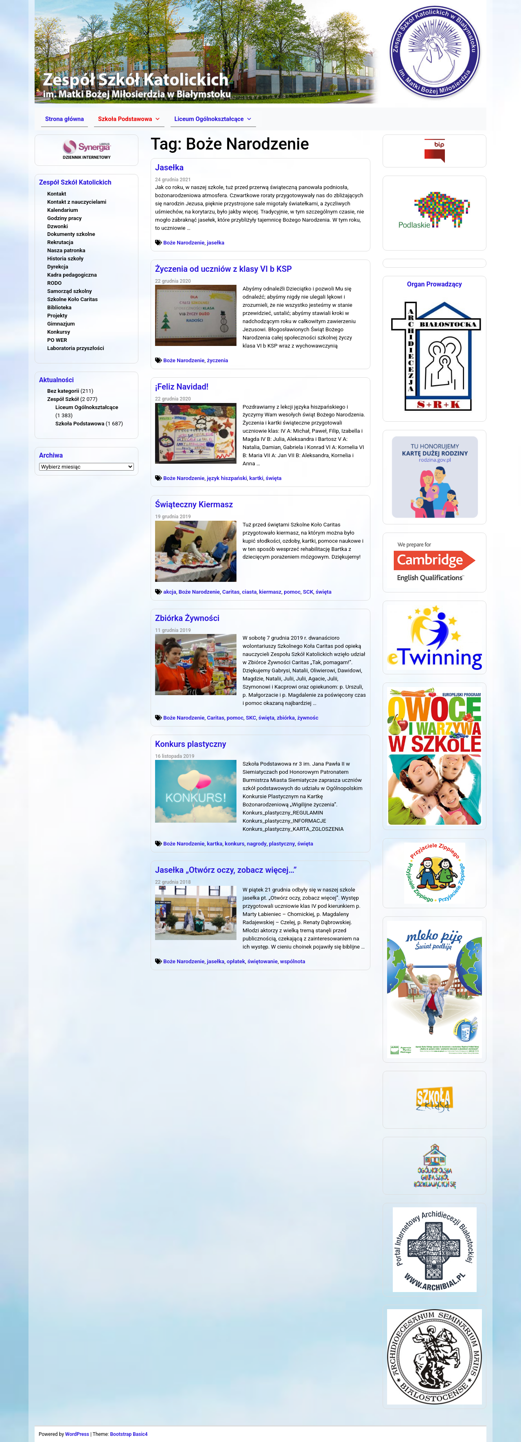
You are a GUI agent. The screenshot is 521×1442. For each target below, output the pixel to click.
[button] (129, 119)
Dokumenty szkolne (71, 234)
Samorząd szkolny (69, 291)
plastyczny (282, 844)
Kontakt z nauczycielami (76, 202)
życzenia (217, 360)
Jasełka (169, 167)
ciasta (249, 592)
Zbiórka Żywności (187, 618)
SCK (308, 592)
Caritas (231, 592)
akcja (169, 592)
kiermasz (270, 592)
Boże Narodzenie (183, 243)
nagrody (256, 844)
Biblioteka (59, 307)
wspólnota (292, 961)
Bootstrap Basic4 (128, 1434)
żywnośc (307, 718)
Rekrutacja (60, 242)
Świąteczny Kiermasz (194, 504)
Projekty (57, 316)
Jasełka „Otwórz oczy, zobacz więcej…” (226, 870)
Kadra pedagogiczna (72, 275)
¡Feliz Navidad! (181, 387)
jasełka (215, 243)
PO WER (57, 340)
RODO (54, 283)
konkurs (234, 844)
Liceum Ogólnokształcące (86, 407)
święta (274, 478)
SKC (251, 718)
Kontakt (56, 194)
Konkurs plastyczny (190, 744)
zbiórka (286, 718)
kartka (214, 844)
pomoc (292, 592)
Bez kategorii (63, 391)
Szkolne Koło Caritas (72, 299)
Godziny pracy (64, 218)
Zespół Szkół (63, 399)
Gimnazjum (61, 324)
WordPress (77, 1434)
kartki (256, 478)
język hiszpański (227, 478)
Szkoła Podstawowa (79, 423)
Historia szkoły (65, 258)
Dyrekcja (57, 267)
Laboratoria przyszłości (75, 348)
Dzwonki (57, 226)
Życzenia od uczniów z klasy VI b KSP (223, 269)
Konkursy (58, 332)
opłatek (236, 961)
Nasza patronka (66, 250)
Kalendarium (62, 210)
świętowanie (262, 961)
